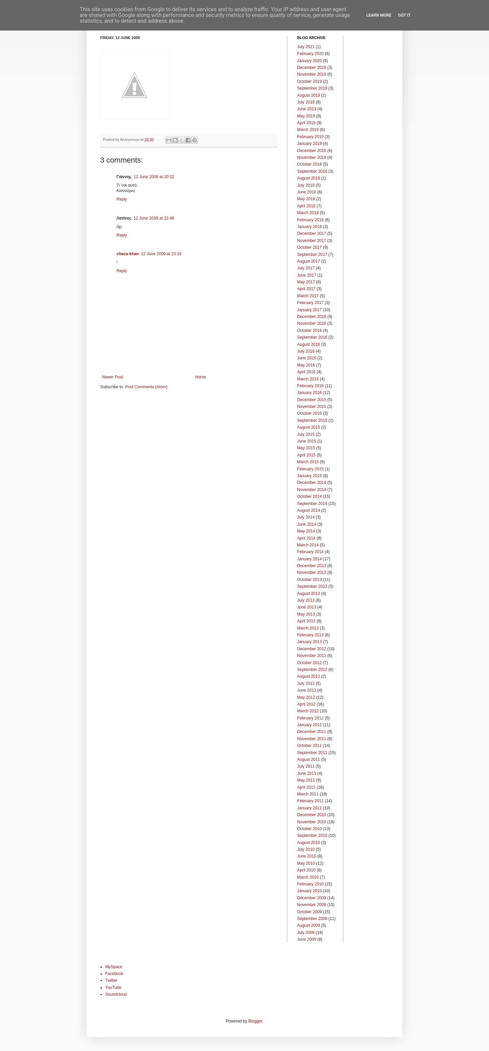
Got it (404, 15)
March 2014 (308, 545)
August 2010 (308, 842)
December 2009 (311, 898)
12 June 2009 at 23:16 (161, 253)
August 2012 (308, 676)
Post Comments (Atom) (146, 386)
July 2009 (305, 932)
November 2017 (311, 240)
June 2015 (306, 441)
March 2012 (308, 711)
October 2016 (309, 330)
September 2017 (312, 254)
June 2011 (306, 773)
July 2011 (305, 766)
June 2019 (306, 109)
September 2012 (312, 669)
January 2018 (309, 226)
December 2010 (311, 814)
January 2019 (309, 143)
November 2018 (311, 157)
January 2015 (309, 475)
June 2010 (306, 856)
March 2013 (308, 628)
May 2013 (306, 614)
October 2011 (309, 745)
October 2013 (309, 579)
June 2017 (306, 275)
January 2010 (309, 890)
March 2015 (308, 461)
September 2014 (312, 503)
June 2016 (306, 358)
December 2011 (311, 731)
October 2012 (309, 662)
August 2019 (308, 95)
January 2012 (309, 724)
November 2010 (311, 822)
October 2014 (309, 496)
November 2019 (311, 74)
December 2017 (311, 233)
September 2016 (312, 337)
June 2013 (306, 607)
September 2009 (312, 918)
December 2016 (311, 316)
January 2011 (309, 808)
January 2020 (309, 60)
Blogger (255, 1021)
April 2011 (306, 787)
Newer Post (112, 377)
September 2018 (312, 171)
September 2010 (312, 835)
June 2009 (306, 939)
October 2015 (309, 413)
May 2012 (306, 697)
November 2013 (311, 572)
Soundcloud (116, 994)
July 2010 (305, 849)
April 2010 (306, 870)
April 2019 (306, 122)
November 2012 (311, 655)
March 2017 (308, 296)
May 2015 (306, 448)
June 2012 (306, 690)
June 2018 (306, 192)
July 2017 (305, 268)
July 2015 (305, 434)
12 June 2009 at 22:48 (153, 218)
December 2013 (311, 565)
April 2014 (306, 538)
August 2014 (308, 510)
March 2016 (308, 379)
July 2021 (305, 46)
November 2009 (311, 904)
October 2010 (309, 828)
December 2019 (311, 67)
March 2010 (308, 877)
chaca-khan (127, 253)
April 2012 (306, 704)
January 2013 (309, 641)
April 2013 (306, 621)
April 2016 (306, 372)
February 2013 (310, 635)
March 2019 (308, 129)
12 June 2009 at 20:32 (153, 176)
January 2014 (309, 559)
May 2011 (306, 780)
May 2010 (306, 863)
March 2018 (308, 212)
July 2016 (305, 351)
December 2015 (311, 399)
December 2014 (311, 482)
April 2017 (306, 288)
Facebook (114, 973)
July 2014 (305, 517)
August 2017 (308, 261)
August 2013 (308, 593)
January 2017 (309, 309)
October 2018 (309, 164)
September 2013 (312, 586)
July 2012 (305, 683)
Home (200, 377)
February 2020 (310, 53)
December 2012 (311, 648)
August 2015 (308, 427)
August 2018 (308, 178)
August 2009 (308, 925)
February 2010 (310, 884)
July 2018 (305, 185)
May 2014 (306, 531)
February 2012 (310, 718)
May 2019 (306, 116)
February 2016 (310, 385)
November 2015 (311, 406)
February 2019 (310, 136)
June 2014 (306, 524)
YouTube (113, 987)
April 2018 (306, 206)
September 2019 (312, 88)
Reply (121, 199)
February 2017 (310, 302)
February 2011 (310, 801)
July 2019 (305, 102)
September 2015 (312, 420)
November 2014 (311, 489)
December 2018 (311, 150)
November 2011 (311, 738)
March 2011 (308, 794)
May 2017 (306, 282)
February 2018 (310, 220)
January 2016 (309, 392)
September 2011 (312, 752)
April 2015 (306, 455)
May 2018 (306, 198)
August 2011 (308, 759)
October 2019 (309, 81)
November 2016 (311, 323)
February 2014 (310, 551)
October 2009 (309, 911)
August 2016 (308, 344)
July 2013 (305, 600)
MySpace (113, 966)
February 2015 (310, 469)
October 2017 (309, 247)
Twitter (111, 980)
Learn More (379, 15)
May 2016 (306, 365)
